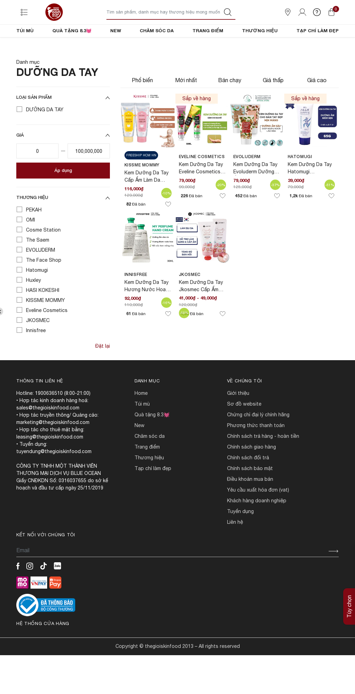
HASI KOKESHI (42, 313)
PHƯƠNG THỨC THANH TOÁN (256, 449)
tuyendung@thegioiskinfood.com (54, 475)
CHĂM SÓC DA (157, 30)
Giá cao (317, 104)
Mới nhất (186, 104)
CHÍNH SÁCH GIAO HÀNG (251, 470)
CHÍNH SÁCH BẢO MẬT (250, 492)
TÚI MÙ (25, 30)
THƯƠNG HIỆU (260, 30)
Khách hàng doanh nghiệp (256, 524)
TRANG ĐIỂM (207, 30)
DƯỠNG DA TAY (44, 133)
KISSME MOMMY (45, 324)
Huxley (33, 303)
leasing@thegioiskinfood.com (49, 460)
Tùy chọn (349, 606)
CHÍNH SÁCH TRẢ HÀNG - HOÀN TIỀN (263, 459)
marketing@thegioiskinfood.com (52, 446)
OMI (30, 243)
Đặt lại (102, 369)
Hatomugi (37, 293)
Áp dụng (63, 194)
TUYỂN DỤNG (240, 535)
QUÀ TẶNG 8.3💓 (72, 30)
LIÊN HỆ (235, 545)
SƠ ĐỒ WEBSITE (244, 427)
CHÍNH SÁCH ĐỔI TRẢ (248, 481)
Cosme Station (43, 253)
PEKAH (34, 233)
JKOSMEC (38, 344)
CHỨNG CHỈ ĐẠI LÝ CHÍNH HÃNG (258, 438)
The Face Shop (43, 283)
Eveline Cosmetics (47, 334)
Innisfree (36, 354)
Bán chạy (229, 104)
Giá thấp (273, 104)
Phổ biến (142, 104)
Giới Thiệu (238, 416)
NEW (115, 30)
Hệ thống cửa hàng (42, 647)
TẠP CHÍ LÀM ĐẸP (317, 30)
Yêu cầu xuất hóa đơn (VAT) (258, 513)
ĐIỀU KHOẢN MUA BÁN (250, 502)
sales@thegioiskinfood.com (47, 431)
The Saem (37, 263)
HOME (141, 416)
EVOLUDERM (40, 273)
